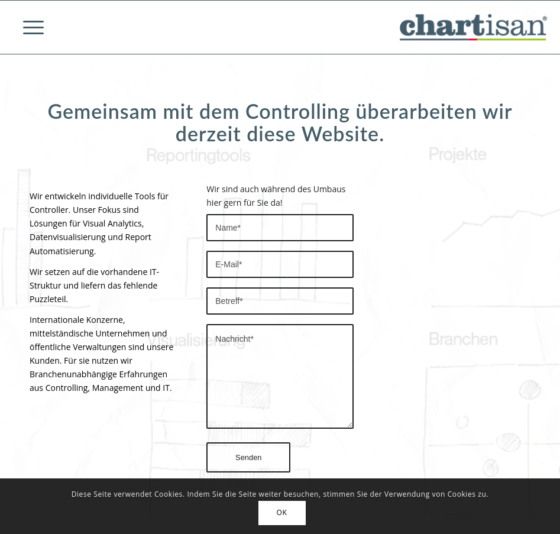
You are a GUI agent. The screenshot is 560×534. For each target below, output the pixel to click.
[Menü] (27, 27)
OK (282, 512)
